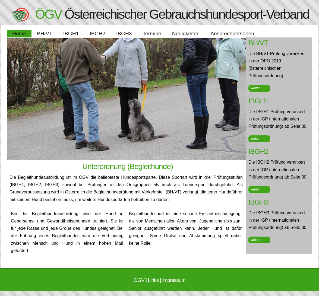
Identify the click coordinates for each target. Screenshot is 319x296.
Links (154, 280)
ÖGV (140, 280)
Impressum (173, 280)
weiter (255, 88)
